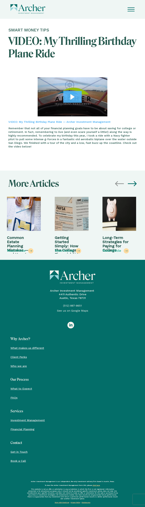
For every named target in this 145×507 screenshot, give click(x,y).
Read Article (20, 251)
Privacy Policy (75, 502)
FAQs (13, 397)
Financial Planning (22, 429)
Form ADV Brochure (62, 502)
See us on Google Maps (72, 310)
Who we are (18, 366)
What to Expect (21, 388)
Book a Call (18, 461)
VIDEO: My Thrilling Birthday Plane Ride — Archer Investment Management (59, 121)
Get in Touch (19, 452)
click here (96, 485)
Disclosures (86, 502)
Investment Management (27, 420)
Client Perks (18, 357)
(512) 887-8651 (72, 305)
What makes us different (27, 348)
